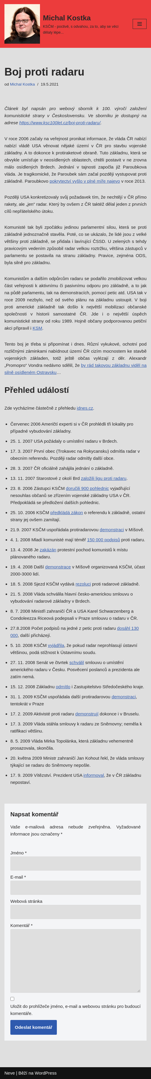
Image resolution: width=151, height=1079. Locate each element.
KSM (37, 328)
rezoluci (83, 583)
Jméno (18, 852)
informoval (93, 775)
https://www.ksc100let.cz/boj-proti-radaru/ (59, 122)
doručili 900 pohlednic (87, 488)
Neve (9, 1072)
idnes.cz (85, 408)
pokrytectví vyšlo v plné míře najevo (85, 181)
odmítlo (63, 686)
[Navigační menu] (140, 24)
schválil (76, 662)
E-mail (18, 876)
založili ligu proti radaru (103, 478)
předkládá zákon (66, 512)
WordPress (46, 1072)
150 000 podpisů (103, 539)
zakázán (48, 549)
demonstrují (86, 713)
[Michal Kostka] (64, 24)
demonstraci (112, 529)
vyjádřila (56, 645)
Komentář (21, 925)
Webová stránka (26, 901)
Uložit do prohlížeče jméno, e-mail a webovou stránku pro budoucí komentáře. (75, 1010)
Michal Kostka (22, 84)
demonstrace (58, 566)
